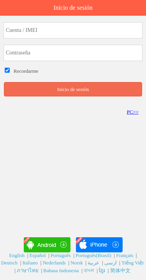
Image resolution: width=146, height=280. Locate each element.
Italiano (31, 263)
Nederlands (55, 263)
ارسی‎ (111, 263)
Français (125, 255)
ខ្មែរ (102, 270)
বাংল (89, 270)
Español (38, 255)
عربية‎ (94, 263)
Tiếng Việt (133, 263)
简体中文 (121, 270)
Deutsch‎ (10, 263)
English (17, 255)
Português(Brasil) (94, 255)
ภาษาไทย (28, 270)
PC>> (133, 112)
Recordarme (25, 71)
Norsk (77, 263)
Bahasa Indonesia (61, 270)
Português (61, 255)
